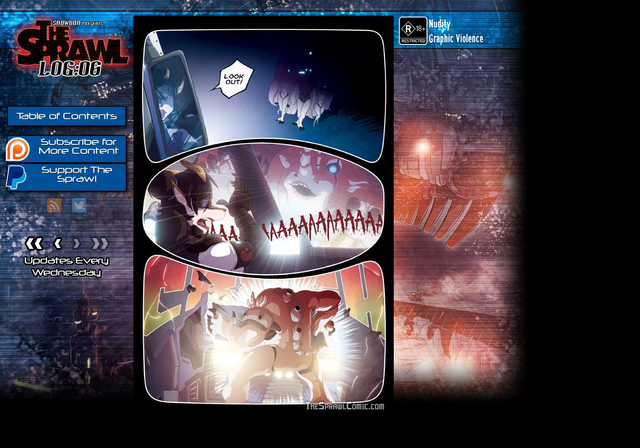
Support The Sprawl (59, 176)
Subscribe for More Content (63, 148)
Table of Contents (66, 116)
